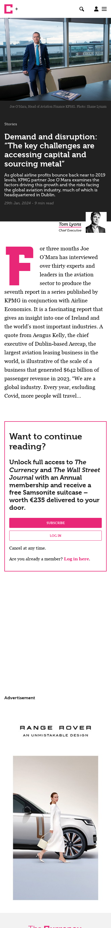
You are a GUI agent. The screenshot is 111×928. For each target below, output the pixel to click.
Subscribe (56, 523)
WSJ (24, 6)
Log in (55, 535)
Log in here (76, 558)
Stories (10, 124)
